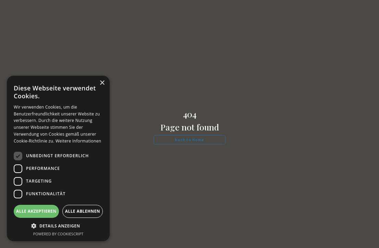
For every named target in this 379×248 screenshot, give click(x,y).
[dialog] (58, 158)
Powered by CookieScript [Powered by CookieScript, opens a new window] (58, 233)
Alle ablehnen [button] (82, 211)
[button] (58, 226)
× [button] (102, 83)
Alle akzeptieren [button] (36, 211)
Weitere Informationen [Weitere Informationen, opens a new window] (78, 141)
